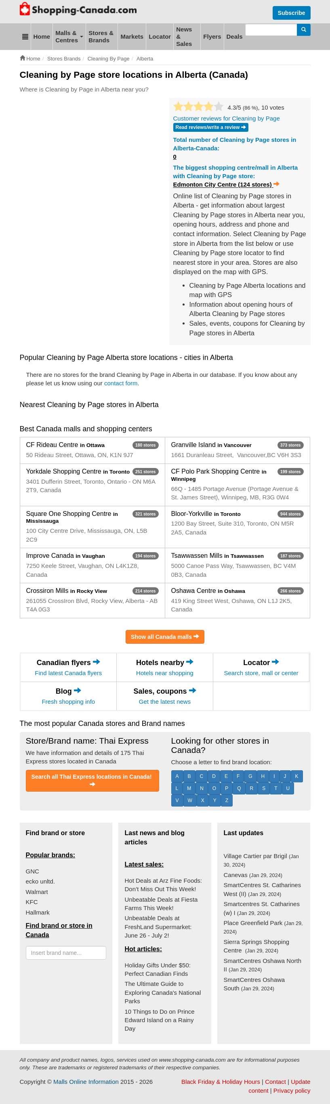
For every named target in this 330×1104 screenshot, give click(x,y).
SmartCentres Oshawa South (254, 984)
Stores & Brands (101, 36)
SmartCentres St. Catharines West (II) (262, 889)
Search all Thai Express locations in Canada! (92, 780)
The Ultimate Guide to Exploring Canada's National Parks (162, 992)
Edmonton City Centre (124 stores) (226, 184)
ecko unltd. (40, 881)
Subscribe (291, 13)
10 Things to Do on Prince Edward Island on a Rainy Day (159, 1020)
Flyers (212, 36)
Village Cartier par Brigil (260, 860)
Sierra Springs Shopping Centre (256, 946)
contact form (121, 383)
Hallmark (38, 912)
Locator (160, 36)
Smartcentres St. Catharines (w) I (261, 908)
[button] (25, 36)
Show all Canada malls (165, 636)
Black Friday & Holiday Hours (220, 1081)
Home (42, 36)
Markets (131, 36)
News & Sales (184, 36)
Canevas (252, 874)
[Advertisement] (167, 122)
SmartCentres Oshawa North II (262, 965)
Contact (275, 1081)
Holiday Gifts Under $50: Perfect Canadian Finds (157, 969)
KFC (32, 901)
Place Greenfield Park (263, 927)
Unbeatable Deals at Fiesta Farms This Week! (161, 903)
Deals (235, 36)
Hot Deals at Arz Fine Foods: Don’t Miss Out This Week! (163, 884)
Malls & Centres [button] (69, 36)
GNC (32, 871)
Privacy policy (292, 1090)
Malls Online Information (86, 1081)
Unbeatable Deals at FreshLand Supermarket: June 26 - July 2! (157, 927)
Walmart (37, 891)
